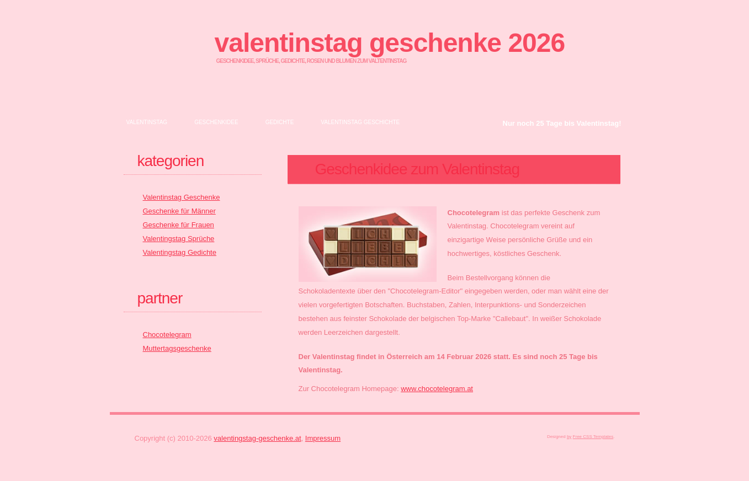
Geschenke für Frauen (178, 225)
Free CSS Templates (593, 436)
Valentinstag (147, 122)
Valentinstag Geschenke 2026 (390, 42)
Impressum (323, 438)
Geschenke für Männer (179, 211)
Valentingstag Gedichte (179, 252)
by (569, 436)
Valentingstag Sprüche (179, 238)
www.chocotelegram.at (437, 388)
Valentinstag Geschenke (181, 197)
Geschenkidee (216, 122)
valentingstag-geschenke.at (257, 438)
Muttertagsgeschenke (177, 348)
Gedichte (279, 122)
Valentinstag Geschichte (360, 122)
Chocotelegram (167, 334)
